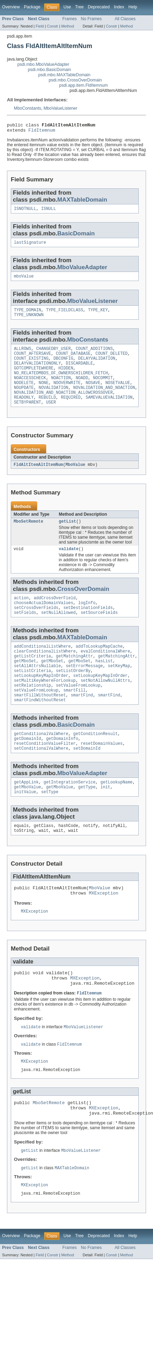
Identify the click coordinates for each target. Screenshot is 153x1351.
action (21, 614)
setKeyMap (119, 687)
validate (69, 564)
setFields (25, 631)
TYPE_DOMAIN (27, 315)
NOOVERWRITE (67, 394)
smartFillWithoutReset (40, 721)
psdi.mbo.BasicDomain (49, 69)
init (105, 818)
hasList (104, 682)
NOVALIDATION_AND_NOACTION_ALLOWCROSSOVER (63, 405)
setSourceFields (99, 631)
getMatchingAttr (74, 676)
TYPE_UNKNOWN (28, 320)
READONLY (24, 410)
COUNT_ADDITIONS (94, 355)
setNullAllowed (58, 631)
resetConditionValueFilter (45, 772)
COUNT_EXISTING (31, 366)
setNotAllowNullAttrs (105, 704)
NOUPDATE (24, 399)
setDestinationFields (88, 625)
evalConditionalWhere (105, 671)
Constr (52, 26)
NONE (43, 394)
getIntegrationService (69, 812)
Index (119, 7)
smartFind (82, 721)
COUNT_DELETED (112, 360)
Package (32, 7)
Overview (11, 7)
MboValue (75, 479)
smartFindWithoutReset (40, 726)
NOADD (82, 388)
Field (39, 26)
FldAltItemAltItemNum (38, 479)
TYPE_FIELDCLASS (64, 315)
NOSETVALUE (117, 394)
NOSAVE (93, 394)
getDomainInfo (62, 767)
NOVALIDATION (53, 399)
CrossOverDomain (83, 604)
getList (67, 536)
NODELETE (24, 394)
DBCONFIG (63, 366)
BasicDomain (76, 236)
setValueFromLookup (78, 710)
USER (51, 416)
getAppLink (26, 812)
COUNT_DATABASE (73, 360)
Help (132, 7)
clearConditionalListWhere (45, 671)
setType (49, 823)
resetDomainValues (102, 772)
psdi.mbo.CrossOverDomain (75, 80)
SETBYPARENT (27, 416)
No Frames (91, 18)
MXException (104, 928)
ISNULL (48, 211)
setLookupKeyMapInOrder (41, 699)
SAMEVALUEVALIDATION (109, 410)
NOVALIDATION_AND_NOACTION (104, 399)
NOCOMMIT (103, 388)
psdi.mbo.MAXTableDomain (64, 74)
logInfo (87, 620)
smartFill (74, 715)
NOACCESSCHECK (30, 388)
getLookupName (116, 812)
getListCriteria (32, 676)
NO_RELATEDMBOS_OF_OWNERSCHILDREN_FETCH (61, 382)
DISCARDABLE (79, 371)
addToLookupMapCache (99, 665)
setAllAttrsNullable (37, 687)
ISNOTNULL (25, 211)
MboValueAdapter (82, 270)
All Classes (125, 18)
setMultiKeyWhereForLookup (45, 704)
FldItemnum (42, 132)
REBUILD (47, 410)
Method (67, 26)
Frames (69, 18)
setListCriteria (32, 693)
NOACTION (61, 388)
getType (87, 818)
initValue (25, 823)
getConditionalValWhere (41, 761)
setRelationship (32, 710)
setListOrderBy (73, 693)
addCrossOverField (55, 614)
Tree (79, 7)
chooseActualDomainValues (43, 620)
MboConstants (27, 108)
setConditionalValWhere (41, 778)
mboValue (24, 280)
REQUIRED (71, 410)
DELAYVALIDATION (96, 366)
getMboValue (27, 818)
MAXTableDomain (82, 201)
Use (67, 7)
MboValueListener (60, 108)
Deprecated (99, 7)
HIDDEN (65, 377)
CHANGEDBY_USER (53, 355)
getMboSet (25, 682)
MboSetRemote (28, 536)
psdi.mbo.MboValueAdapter (43, 64)
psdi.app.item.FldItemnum (83, 85)
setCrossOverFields (36, 625)
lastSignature (30, 246)
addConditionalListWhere (42, 665)
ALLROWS (22, 355)
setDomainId (86, 778)
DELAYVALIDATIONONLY (37, 371)
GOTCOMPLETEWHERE (34, 377)
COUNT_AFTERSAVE (32, 360)
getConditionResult (95, 761)
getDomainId (27, 767)
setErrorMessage (84, 687)
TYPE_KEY (98, 315)
